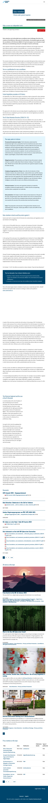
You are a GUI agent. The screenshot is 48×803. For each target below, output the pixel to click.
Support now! (41, 30)
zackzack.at (26, 748)
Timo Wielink (42, 672)
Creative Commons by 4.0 (35, 799)
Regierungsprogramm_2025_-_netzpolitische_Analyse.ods (19, 514)
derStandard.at (27, 768)
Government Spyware (8, 599)
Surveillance (23, 601)
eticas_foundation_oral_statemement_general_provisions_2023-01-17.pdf (23, 544)
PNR (33, 600)
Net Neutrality (16, 600)
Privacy (43, 788)
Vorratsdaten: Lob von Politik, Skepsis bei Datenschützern (8, 776)
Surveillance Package (28, 728)
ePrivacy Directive (27, 678)
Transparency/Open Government (11, 601)
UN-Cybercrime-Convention (34, 601)
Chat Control (17, 599)
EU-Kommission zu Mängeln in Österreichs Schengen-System (9, 763)
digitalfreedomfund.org (29, 755)
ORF (24, 774)
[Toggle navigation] (44, 2)
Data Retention (18, 643)
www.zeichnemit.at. (8, 290)
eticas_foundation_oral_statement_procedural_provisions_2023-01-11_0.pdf (24, 537)
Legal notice (38, 788)
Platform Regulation (26, 600)
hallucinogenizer (41, 591)
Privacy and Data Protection (28, 599)
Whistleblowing (12, 602)
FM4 (24, 761)
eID (11, 600)
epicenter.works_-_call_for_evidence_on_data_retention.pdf (20, 504)
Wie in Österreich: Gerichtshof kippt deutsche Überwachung (9, 750)
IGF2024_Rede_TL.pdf (10, 524)
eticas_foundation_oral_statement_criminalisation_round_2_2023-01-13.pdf (24, 541)
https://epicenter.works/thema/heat (37, 19)
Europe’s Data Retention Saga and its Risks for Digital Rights (9, 756)
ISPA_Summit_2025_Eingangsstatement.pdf (16, 495)
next (12, 557)
